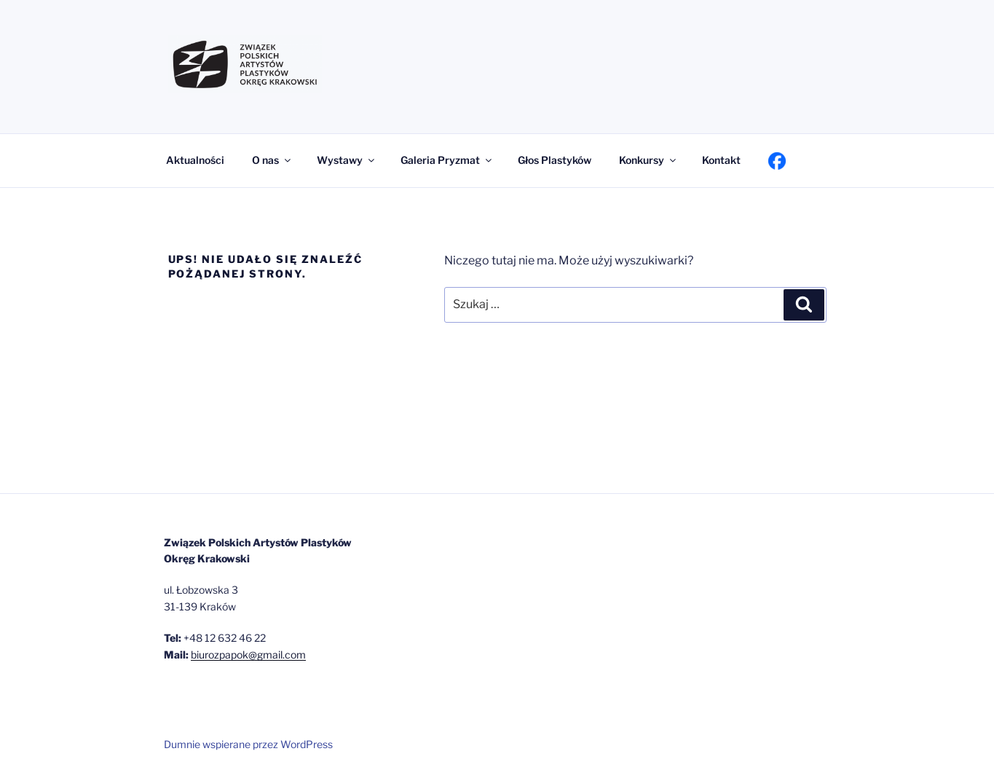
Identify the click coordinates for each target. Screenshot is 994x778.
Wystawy (346, 160)
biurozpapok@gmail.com (248, 654)
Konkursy (648, 160)
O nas (272, 160)
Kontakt (721, 160)
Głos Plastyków (554, 160)
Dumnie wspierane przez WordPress (248, 744)
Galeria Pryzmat (447, 160)
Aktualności (195, 160)
